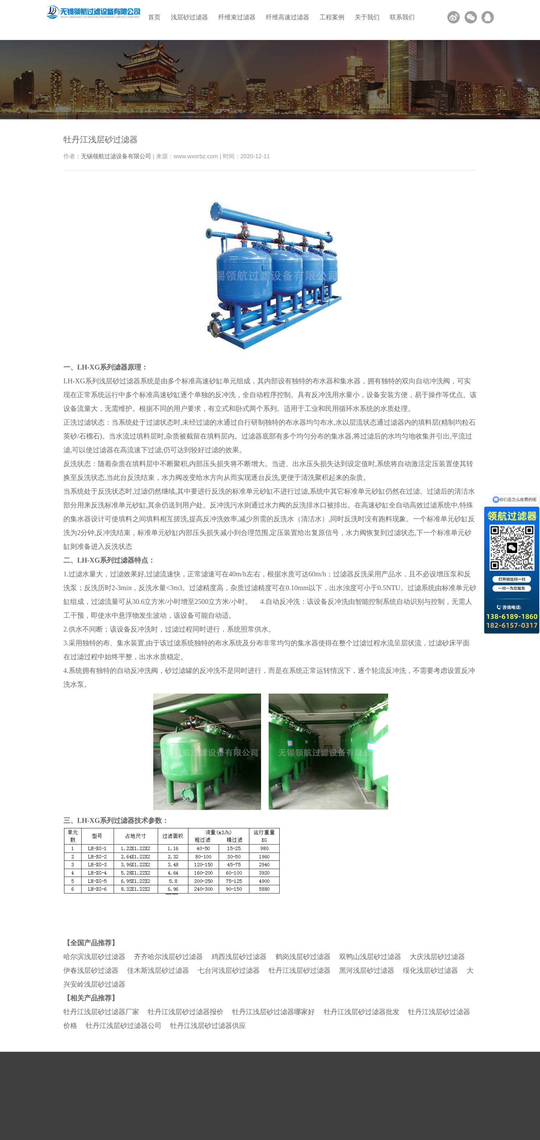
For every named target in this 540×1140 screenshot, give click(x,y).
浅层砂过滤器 (189, 17)
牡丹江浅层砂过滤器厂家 (101, 1012)
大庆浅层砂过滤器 (437, 956)
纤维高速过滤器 (287, 17)
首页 (154, 17)
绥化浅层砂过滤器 (430, 970)
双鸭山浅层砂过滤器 (370, 956)
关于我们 (367, 17)
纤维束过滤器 (237, 17)
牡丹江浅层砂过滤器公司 (124, 1025)
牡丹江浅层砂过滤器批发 (361, 1012)
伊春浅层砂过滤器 (90, 970)
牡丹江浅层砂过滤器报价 (186, 1012)
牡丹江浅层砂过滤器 (300, 970)
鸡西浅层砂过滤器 (239, 956)
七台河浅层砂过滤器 (229, 970)
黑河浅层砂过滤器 (366, 970)
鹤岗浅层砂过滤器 (303, 956)
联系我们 (402, 17)
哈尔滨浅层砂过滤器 (94, 956)
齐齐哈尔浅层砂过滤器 (168, 956)
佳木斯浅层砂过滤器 (158, 970)
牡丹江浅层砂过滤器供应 (208, 1025)
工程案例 (332, 17)
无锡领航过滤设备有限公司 (116, 156)
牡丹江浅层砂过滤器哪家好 (273, 1012)
